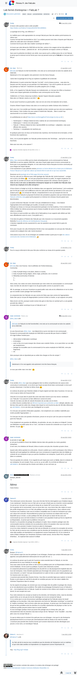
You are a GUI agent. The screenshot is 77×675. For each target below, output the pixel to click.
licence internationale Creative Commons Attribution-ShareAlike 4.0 (28, 668)
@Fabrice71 (19, 552)
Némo (12, 475)
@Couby (19, 68)
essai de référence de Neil (25, 221)
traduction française (40, 221)
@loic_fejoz (13, 160)
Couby (12, 23)
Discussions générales (13, 14)
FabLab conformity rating (18, 197)
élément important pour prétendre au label (45, 403)
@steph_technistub (35, 475)
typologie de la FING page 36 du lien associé (35, 174)
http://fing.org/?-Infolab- (21, 650)
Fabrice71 (13, 498)
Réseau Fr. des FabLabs (25, 3)
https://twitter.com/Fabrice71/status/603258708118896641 (28, 28)
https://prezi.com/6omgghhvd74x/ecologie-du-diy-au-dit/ (45, 117)
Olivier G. (13, 634)
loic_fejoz (13, 68)
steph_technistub (15, 316)
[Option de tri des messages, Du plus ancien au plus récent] (53, 18)
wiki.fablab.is (16, 407)
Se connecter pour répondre (64, 18)
